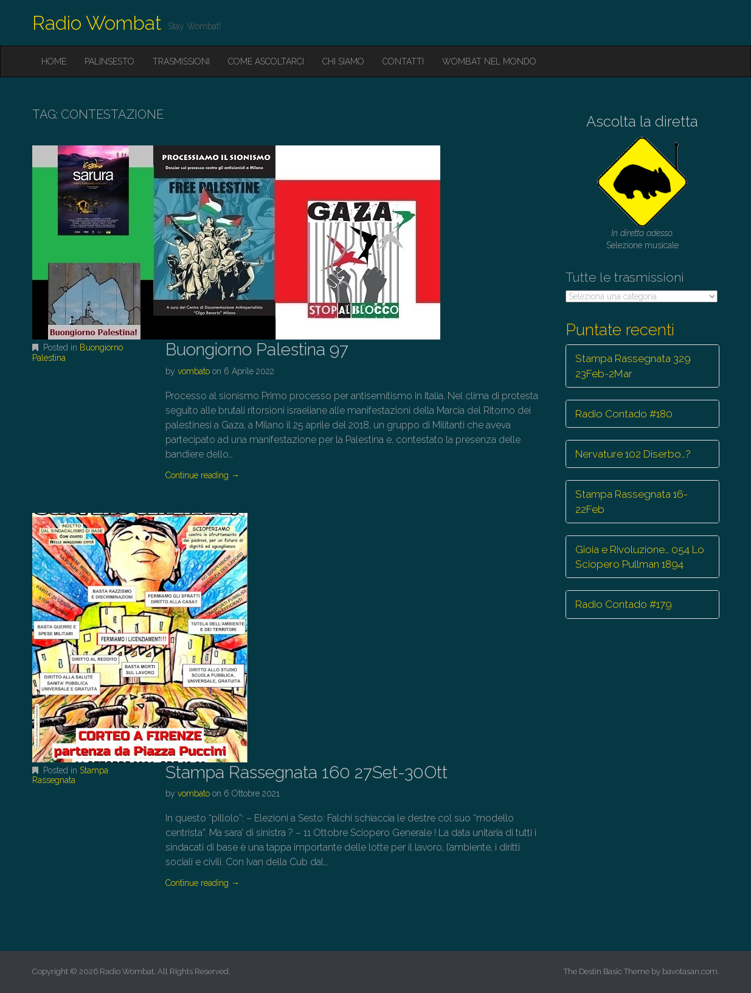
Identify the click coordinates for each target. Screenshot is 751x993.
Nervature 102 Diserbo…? (633, 454)
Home (53, 61)
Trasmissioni (181, 61)
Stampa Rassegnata (70, 775)
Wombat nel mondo (489, 61)
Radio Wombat (97, 23)
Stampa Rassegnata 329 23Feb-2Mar (633, 365)
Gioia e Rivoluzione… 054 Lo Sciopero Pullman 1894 (639, 556)
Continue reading (202, 475)
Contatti (403, 61)
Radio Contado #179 (623, 604)
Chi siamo (343, 61)
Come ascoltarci (266, 61)
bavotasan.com (690, 971)
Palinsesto (109, 61)
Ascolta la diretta (642, 121)
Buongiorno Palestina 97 (256, 350)
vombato (194, 371)
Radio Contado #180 (624, 414)
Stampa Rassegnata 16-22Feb (631, 501)
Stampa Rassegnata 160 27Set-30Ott (306, 772)
